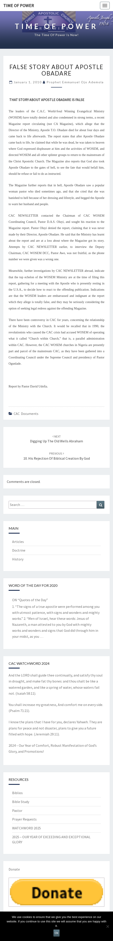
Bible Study (20, 801)
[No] (107, 926)
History (17, 559)
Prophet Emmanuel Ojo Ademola (75, 82)
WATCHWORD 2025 (26, 828)
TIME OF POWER (18, 5)
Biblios (17, 793)
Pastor (17, 810)
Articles (18, 541)
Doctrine (18, 550)
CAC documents (26, 413)
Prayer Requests (24, 819)
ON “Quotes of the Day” (30, 600)
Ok (56, 933)
